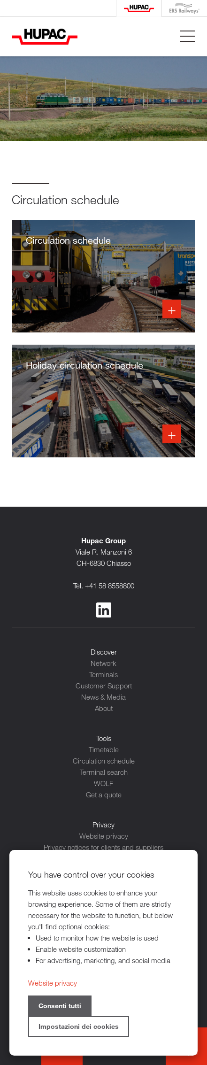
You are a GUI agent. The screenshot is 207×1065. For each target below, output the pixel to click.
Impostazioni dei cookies (78, 1026)
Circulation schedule (104, 760)
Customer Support (104, 685)
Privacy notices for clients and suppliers (103, 847)
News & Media (103, 697)
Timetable (104, 749)
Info (103, 276)
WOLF (103, 783)
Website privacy (103, 836)
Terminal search (104, 772)
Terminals (103, 674)
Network (103, 663)
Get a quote (104, 794)
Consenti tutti (59, 1006)
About (104, 708)
